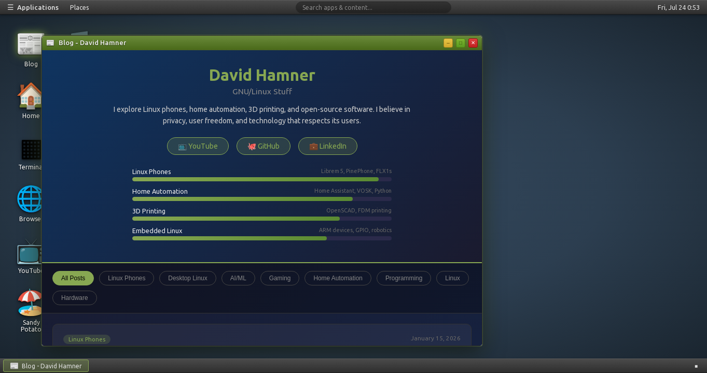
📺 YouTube (198, 146)
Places (79, 7)
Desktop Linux (187, 278)
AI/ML (238, 278)
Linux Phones (126, 278)
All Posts (73, 278)
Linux (452, 278)
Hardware (74, 298)
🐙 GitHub (263, 146)
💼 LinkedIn (327, 146)
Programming (403, 278)
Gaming (280, 278)
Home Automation (338, 278)
